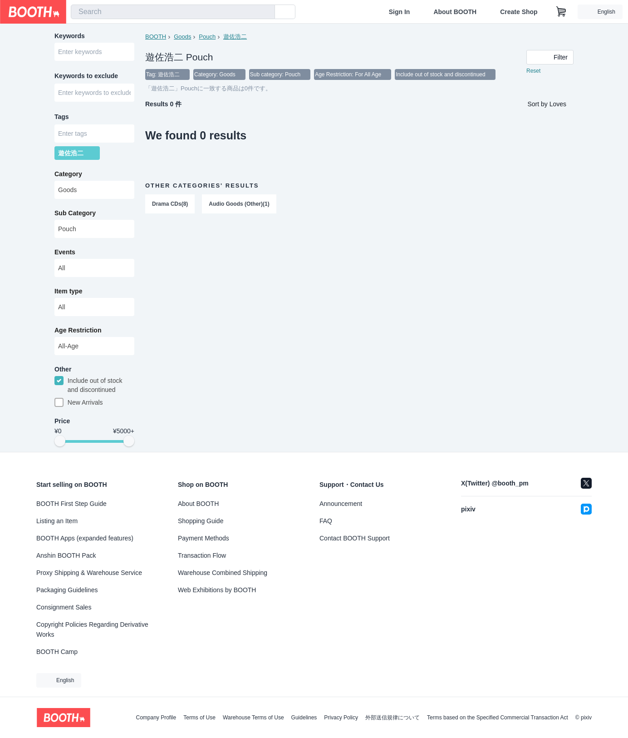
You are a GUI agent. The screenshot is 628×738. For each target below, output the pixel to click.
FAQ (325, 521)
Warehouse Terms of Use (253, 717)
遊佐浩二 (235, 36)
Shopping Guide (200, 521)
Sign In (399, 12)
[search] (265, 12)
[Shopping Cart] (561, 12)
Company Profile (156, 717)
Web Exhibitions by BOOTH (217, 590)
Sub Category (75, 213)
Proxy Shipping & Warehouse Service (89, 572)
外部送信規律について (392, 717)
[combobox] (173, 12)
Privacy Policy (341, 717)
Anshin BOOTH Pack (66, 555)
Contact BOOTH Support (354, 538)
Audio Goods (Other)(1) (239, 204)
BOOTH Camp (57, 651)
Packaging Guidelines (67, 590)
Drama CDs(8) (170, 204)
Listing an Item (57, 521)
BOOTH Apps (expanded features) (84, 538)
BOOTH (155, 36)
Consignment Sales (63, 607)
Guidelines (304, 717)
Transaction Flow (202, 555)
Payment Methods (203, 538)
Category (68, 174)
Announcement (340, 503)
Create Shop (518, 12)
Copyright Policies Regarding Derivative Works (92, 629)
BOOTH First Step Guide (71, 503)
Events (64, 252)
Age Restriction (77, 330)
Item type (68, 291)
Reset (533, 71)
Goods (182, 36)
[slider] (59, 441)
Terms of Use (199, 717)
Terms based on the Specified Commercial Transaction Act (497, 717)
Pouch (207, 36)
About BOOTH (454, 12)
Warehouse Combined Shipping (222, 572)
